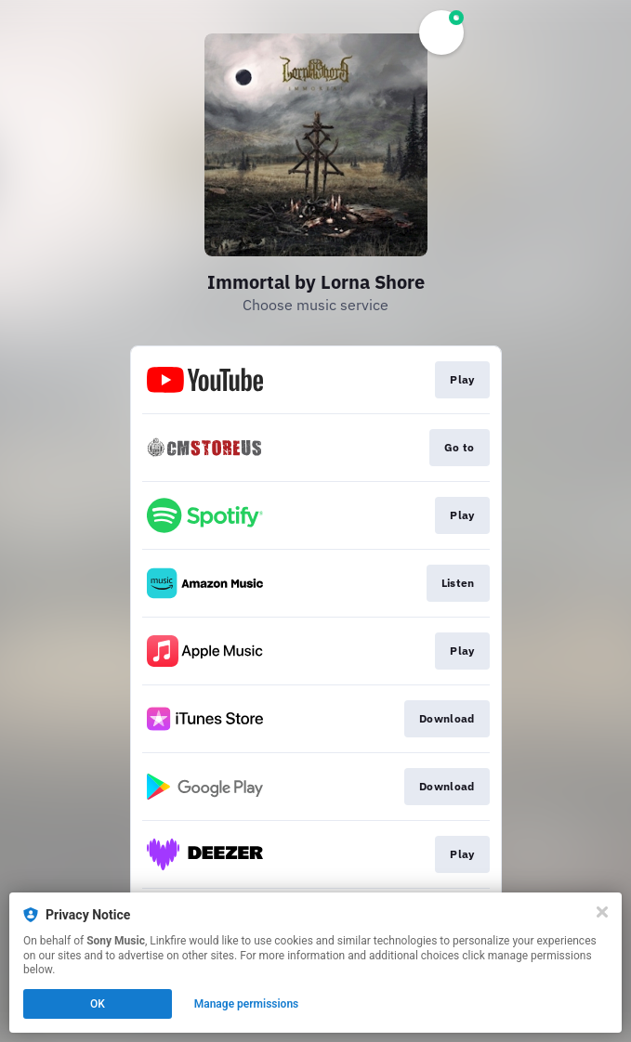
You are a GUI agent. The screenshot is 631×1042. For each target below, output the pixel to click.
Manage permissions (246, 1003)
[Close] (602, 912)
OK (97, 1003)
